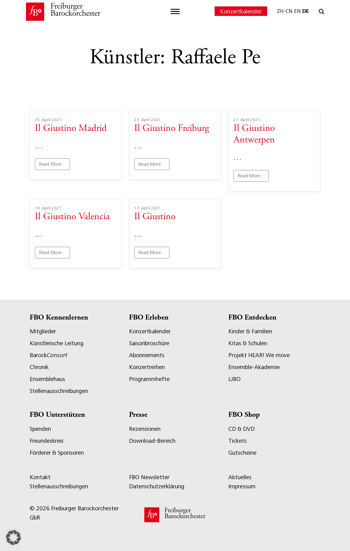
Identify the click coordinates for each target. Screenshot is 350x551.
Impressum (242, 486)
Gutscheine (242, 452)
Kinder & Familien (250, 331)
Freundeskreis (47, 440)
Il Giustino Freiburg (171, 129)
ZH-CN (285, 11)
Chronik (39, 367)
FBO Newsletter (149, 477)
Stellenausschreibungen (59, 390)
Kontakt (40, 477)
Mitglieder (43, 331)
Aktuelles (240, 477)
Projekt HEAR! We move (259, 355)
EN (297, 11)
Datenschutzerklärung (156, 486)
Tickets (237, 440)
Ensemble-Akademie (254, 367)
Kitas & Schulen (247, 343)
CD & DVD (241, 428)
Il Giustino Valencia (72, 217)
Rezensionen (144, 428)
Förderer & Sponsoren (57, 452)
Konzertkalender (241, 11)
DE (305, 11)
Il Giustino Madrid (71, 129)
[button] (13, 537)
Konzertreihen (147, 367)
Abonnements (146, 355)
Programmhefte (149, 379)
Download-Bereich (152, 440)
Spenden (40, 428)
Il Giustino (154, 217)
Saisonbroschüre (149, 343)
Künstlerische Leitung (56, 343)
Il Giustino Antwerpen (254, 134)
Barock (48, 355)
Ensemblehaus (47, 379)
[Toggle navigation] (175, 11)
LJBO (234, 379)
